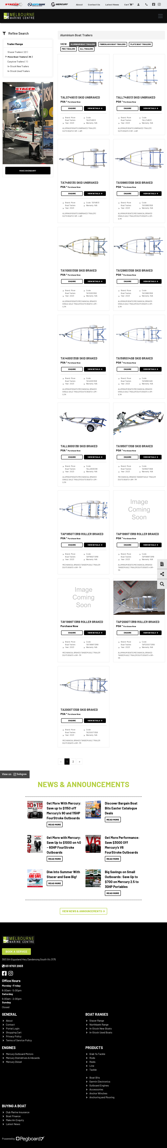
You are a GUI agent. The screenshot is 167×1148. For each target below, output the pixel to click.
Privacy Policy (13, 1036)
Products (94, 1047)
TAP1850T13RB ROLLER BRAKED (81, 534)
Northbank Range (98, 1024)
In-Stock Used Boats (100, 1032)
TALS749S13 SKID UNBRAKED (80, 97)
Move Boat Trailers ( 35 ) (20, 56)
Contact (10, 1024)
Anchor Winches (98, 1093)
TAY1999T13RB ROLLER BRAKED (81, 622)
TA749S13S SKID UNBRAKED (79, 182)
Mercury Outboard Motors (19, 1053)
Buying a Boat (14, 1106)
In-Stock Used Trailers (19, 71)
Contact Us (94, 4)
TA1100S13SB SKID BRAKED (78, 270)
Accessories (96, 1089)
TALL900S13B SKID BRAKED (78, 446)
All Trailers (86, 49)
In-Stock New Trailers (18, 66)
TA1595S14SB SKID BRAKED (134, 358)
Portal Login (12, 1028)
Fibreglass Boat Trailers (113, 44)
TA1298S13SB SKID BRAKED (134, 270)
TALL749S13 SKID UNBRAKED (135, 97)
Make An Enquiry (15, 1120)
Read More (54, 824)
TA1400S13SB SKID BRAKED (78, 358)
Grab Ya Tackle (97, 1053)
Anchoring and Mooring (101, 1097)
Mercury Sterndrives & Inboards (23, 1057)
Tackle (93, 1069)
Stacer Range (96, 1020)
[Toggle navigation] (160, 16)
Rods (92, 1057)
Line (91, 1065)
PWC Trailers (68, 49)
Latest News (112, 4)
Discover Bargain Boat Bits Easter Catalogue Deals (121, 808)
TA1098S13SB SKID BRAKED (134, 182)
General (9, 1014)
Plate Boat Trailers (140, 44)
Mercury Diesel (14, 1061)
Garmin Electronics (99, 1081)
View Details (95, 108)
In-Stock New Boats (100, 1028)
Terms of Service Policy (19, 1040)
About (79, 4)
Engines (9, 1047)
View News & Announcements (83, 911)
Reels (92, 1061)
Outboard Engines (99, 1085)
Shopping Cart (14, 1032)
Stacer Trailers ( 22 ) (18, 52)
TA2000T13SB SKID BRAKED (79, 709)
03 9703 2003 (12, 966)
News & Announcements (83, 784)
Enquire (72, 108)
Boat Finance (13, 1116)
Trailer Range (15, 43)
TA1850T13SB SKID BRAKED (134, 446)
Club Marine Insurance (17, 1112)
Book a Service (16, 951)
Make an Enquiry (27, 170)
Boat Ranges (96, 1014)
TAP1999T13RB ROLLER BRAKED (137, 534)
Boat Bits (94, 1077)
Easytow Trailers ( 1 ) (18, 61)
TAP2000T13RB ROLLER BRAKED (137, 622)
